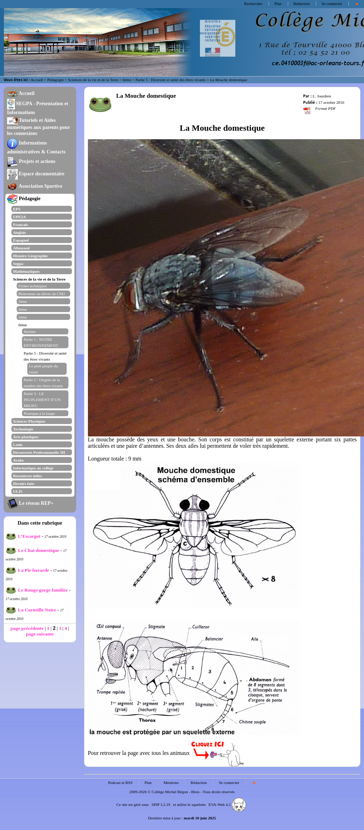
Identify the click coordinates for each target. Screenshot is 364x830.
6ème (127, 80)
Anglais (19, 232)
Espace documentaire (36, 173)
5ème (22, 317)
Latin (17, 444)
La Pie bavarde (27, 570)
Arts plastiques (26, 437)
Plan (277, 3)
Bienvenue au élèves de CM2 (41, 294)
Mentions (171, 782)
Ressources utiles (27, 476)
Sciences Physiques (29, 421)
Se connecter (331, 3)
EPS (17, 209)
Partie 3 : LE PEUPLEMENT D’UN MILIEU (42, 399)
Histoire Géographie (30, 256)
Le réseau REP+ (30, 503)
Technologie (23, 429)
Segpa (18, 263)
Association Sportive (34, 186)
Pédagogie (55, 80)
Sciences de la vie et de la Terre (93, 80)
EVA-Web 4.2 (227, 804)
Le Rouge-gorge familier (37, 590)
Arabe (18, 460)
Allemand (21, 248)
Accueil (36, 80)
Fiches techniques (32, 286)
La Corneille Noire (31, 609)
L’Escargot (23, 536)
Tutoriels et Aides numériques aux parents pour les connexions (38, 126)
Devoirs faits (23, 483)
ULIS (17, 491)
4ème (22, 309)
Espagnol (21, 240)
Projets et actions (31, 161)
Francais (20, 224)
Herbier (30, 331)
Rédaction (301, 3)
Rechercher (253, 3)
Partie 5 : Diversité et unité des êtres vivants (170, 80)
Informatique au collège (33, 468)
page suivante (40, 634)
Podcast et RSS (120, 782)
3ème (22, 301)
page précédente (27, 628)
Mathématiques (26, 271)
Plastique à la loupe (39, 413)
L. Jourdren (322, 96)
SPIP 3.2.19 (160, 804)
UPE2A (19, 217)
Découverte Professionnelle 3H (39, 452)
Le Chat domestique (32, 550)
